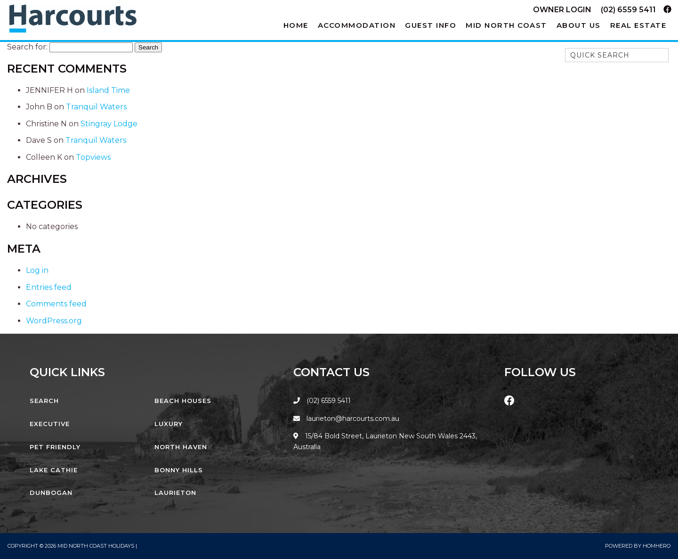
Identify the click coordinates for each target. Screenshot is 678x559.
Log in (37, 270)
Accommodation (357, 25)
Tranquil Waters (96, 106)
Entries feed (49, 287)
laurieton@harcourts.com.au (346, 418)
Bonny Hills (178, 470)
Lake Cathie (54, 470)
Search (44, 400)
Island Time (108, 90)
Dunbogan (51, 492)
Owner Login (562, 9)
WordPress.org (54, 320)
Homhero (656, 546)
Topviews (93, 157)
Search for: (27, 46)
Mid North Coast (506, 25)
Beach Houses (182, 400)
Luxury (168, 423)
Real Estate (638, 25)
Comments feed (56, 303)
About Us (579, 25)
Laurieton (175, 492)
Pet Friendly (55, 447)
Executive (50, 423)
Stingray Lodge (109, 123)
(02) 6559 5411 (628, 9)
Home (295, 25)
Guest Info (430, 25)
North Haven (180, 447)
